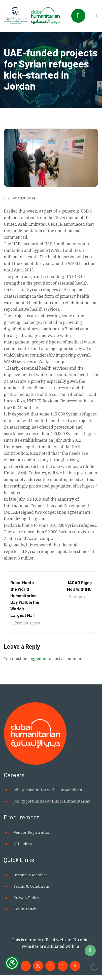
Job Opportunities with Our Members (48, 789)
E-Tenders (23, 843)
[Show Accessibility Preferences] (12, 963)
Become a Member (30, 874)
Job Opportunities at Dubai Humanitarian (52, 801)
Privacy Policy (26, 897)
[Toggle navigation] (78, 16)
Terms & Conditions (32, 886)
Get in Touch (25, 908)
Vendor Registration (32, 832)
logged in (37, 658)
